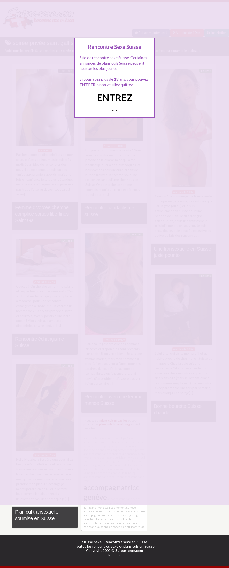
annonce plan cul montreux (126, 526)
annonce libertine (122, 519)
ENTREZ (114, 97)
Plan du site (114, 555)
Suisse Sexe (92, 542)
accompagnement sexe (97, 515)
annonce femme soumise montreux (105, 523)
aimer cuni (104, 519)
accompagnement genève (119, 507)
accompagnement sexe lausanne (124, 511)
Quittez (114, 110)
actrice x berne (93, 511)
